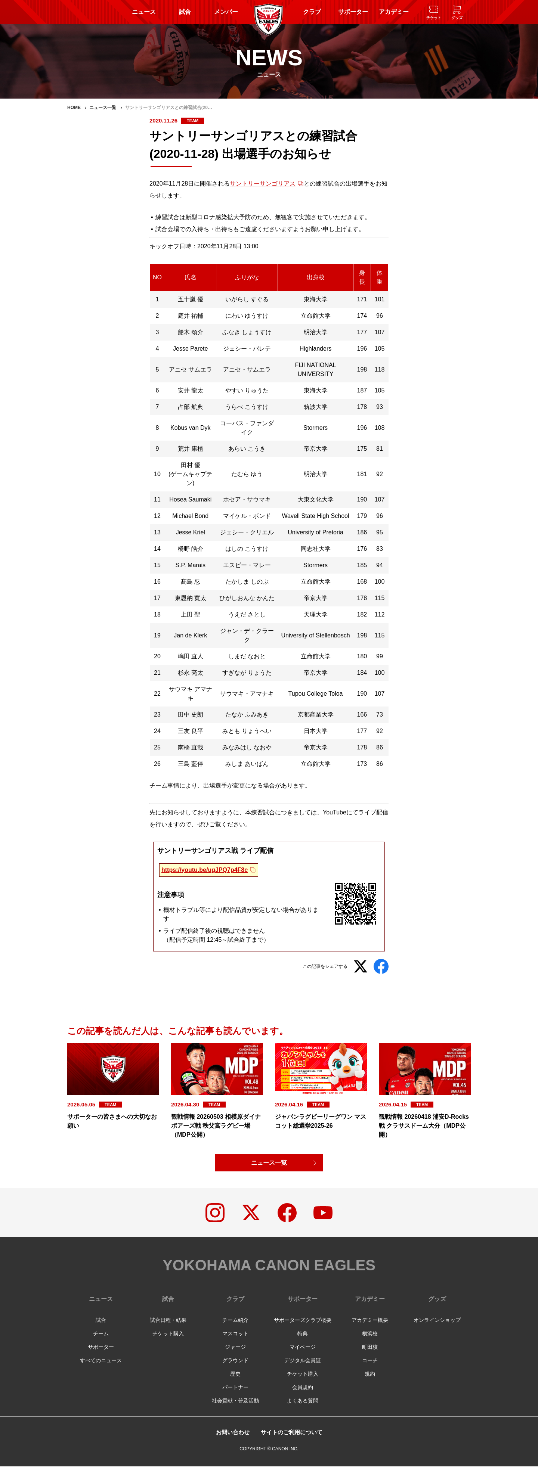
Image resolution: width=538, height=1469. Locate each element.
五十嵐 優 (190, 299)
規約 (370, 1376)
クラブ (312, 12)
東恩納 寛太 (190, 598)
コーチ (370, 1363)
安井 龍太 (190, 390)
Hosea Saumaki (190, 499)
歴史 (235, 1376)
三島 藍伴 (190, 764)
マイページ (303, 1349)
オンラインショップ (437, 1323)
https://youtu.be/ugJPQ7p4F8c (204, 870)
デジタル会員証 (302, 1363)
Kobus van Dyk (190, 428)
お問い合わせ (230, 1435)
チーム (101, 1336)
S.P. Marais (190, 565)
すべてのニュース (101, 1363)
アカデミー (394, 12)
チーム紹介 (235, 1323)
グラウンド (235, 1363)
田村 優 (190, 465)
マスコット (235, 1336)
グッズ (437, 1301)
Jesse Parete (190, 348)
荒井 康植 (190, 448)
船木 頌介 (190, 332)
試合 (185, 12)
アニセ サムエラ (190, 369)
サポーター (353, 12)
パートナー (235, 1390)
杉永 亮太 (190, 673)
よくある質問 (302, 1403)
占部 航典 (190, 407)
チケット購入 (168, 1336)
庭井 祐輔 (190, 316)
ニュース (144, 12)
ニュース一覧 (269, 1163)
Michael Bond (190, 516)
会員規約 (302, 1390)
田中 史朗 (190, 714)
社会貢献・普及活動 (235, 1403)
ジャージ (235, 1349)
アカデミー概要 (370, 1323)
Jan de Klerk (190, 635)
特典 (302, 1336)
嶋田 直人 (190, 656)
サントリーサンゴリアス (263, 183)
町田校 (370, 1349)
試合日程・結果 (168, 1323)
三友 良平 (190, 731)
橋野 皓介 (190, 549)
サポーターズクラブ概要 (302, 1323)
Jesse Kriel (190, 532)
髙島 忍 (190, 581)
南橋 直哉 (190, 747)
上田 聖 (190, 614)
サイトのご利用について (292, 1435)
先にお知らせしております (185, 812)
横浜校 (370, 1336)
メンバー (226, 12)
